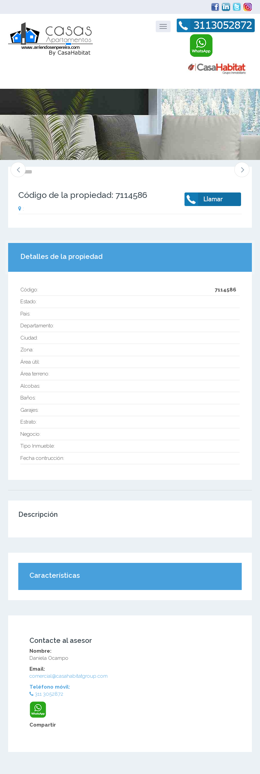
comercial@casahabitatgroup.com (68, 676)
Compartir (42, 725)
